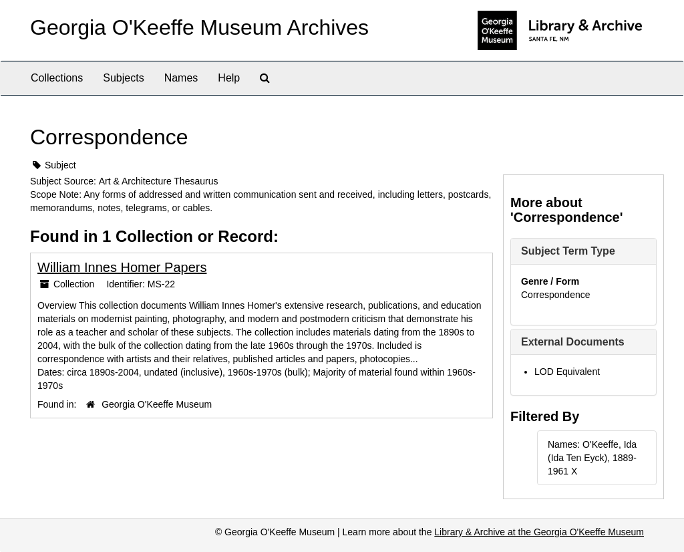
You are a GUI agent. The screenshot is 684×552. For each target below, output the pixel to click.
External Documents (573, 342)
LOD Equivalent (567, 371)
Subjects (123, 78)
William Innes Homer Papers (121, 267)
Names (181, 78)
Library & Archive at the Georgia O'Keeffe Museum (539, 532)
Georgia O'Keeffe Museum (157, 404)
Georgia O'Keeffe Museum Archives (199, 27)
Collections (57, 78)
